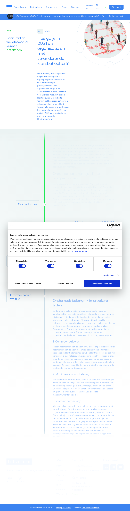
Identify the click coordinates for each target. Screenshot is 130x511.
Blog (8, 30)
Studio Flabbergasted (90, 507)
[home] (9, 7)
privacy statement (79, 251)
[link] (116, 7)
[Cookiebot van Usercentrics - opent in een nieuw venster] (109, 226)
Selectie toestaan (65, 283)
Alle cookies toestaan (102, 283)
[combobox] (97, 5)
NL (97, 5)
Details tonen (109, 275)
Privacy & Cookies (63, 507)
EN (97, 8)
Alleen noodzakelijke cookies (28, 283)
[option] (97, 8)
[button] (20, 7)
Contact (116, 7)
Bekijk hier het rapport (112, 16)
